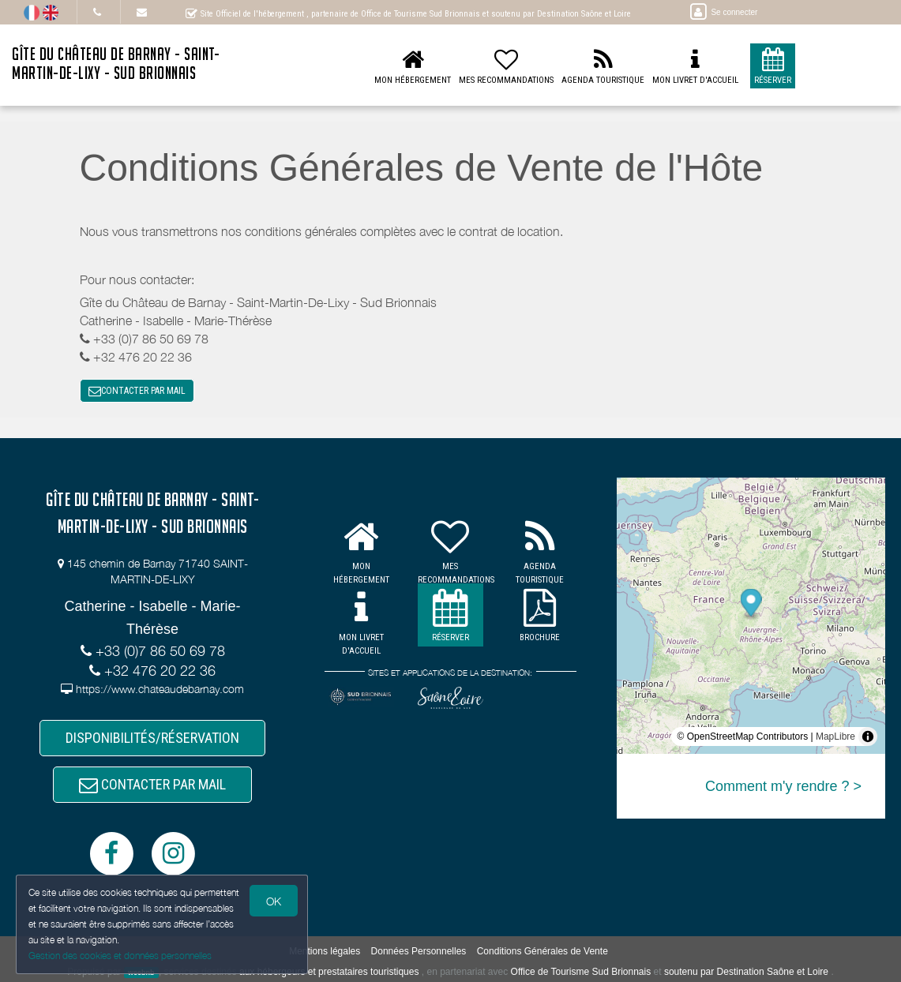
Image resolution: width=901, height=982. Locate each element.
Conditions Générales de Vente (542, 951)
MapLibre (835, 736)
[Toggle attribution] (867, 736)
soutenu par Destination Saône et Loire (746, 971)
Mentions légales (324, 951)
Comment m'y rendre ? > (783, 786)
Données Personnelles (419, 951)
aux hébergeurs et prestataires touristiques (329, 971)
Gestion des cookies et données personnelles (120, 955)
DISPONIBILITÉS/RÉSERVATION (152, 737)
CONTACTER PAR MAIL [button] (137, 390)
